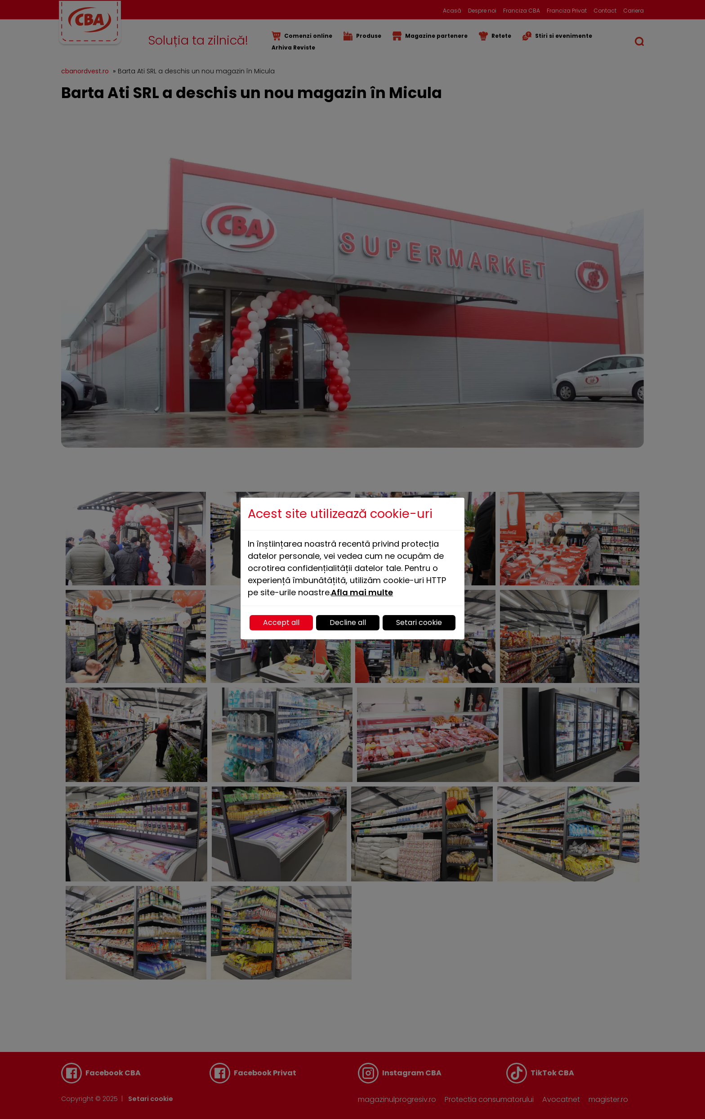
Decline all (348, 622)
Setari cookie (419, 622)
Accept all (281, 622)
